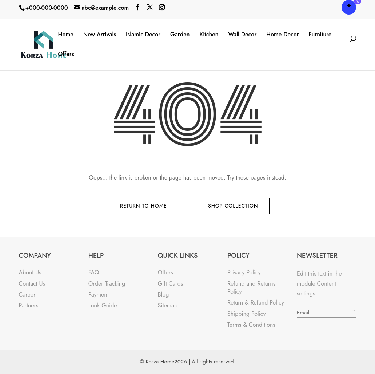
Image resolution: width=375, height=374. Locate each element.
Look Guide (102, 305)
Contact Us (32, 284)
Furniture (319, 35)
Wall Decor (242, 35)
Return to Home (143, 205)
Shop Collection (233, 205)
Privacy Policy (244, 272)
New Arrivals (99, 35)
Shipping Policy (246, 314)
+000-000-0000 (46, 8)
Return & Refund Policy (255, 302)
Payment (98, 294)
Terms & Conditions (251, 325)
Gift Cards (170, 284)
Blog (163, 294)
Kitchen (208, 35)
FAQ (93, 272)
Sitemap (167, 305)
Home (65, 35)
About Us (30, 272)
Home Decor (282, 35)
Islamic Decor (143, 35)
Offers (66, 54)
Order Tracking (106, 284)
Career (27, 294)
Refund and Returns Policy (251, 288)
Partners (29, 305)
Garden (180, 35)
